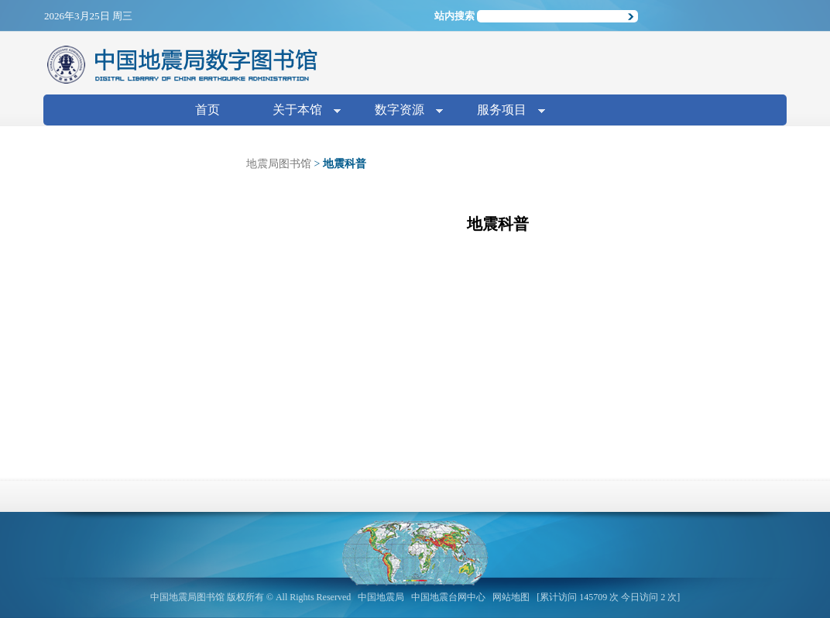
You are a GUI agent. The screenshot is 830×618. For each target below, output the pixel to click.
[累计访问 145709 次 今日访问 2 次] (608, 597)
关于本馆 (300, 111)
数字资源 (402, 111)
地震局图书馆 (278, 164)
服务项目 (505, 111)
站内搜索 (454, 16)
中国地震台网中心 (448, 597)
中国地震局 (381, 597)
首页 (207, 109)
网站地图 (511, 597)
